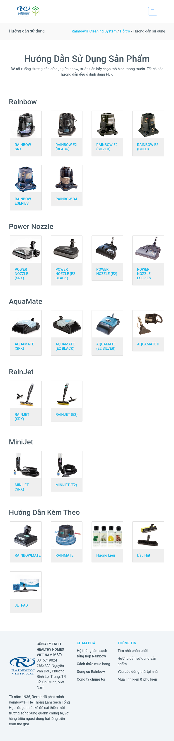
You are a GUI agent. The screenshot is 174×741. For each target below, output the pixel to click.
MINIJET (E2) (66, 485)
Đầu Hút (143, 555)
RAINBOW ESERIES (23, 201)
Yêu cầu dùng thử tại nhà (138, 671)
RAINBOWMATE (28, 555)
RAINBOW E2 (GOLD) (147, 147)
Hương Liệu (105, 555)
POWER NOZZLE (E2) (106, 271)
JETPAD (21, 605)
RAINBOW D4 (66, 199)
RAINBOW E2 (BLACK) (66, 147)
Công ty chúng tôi (91, 679)
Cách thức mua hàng (93, 664)
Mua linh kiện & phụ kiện (137, 679)
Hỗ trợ (125, 31)
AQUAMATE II (148, 344)
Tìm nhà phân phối (133, 651)
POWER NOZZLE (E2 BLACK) (65, 273)
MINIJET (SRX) (22, 487)
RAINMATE (64, 555)
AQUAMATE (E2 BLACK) (65, 346)
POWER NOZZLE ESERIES (144, 273)
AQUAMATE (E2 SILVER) (106, 346)
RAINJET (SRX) (22, 416)
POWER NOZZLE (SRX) (21, 273)
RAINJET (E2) (66, 414)
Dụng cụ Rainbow (91, 671)
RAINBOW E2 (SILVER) (107, 147)
